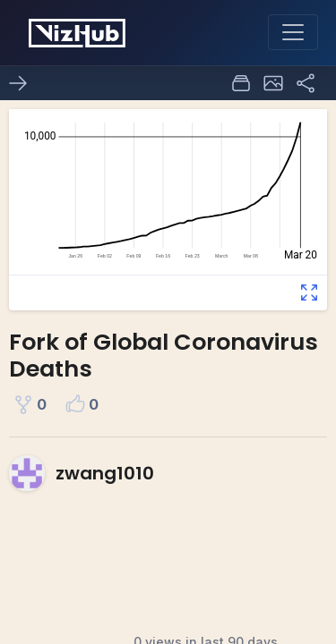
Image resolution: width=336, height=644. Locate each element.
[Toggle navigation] (293, 32)
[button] (273, 83)
